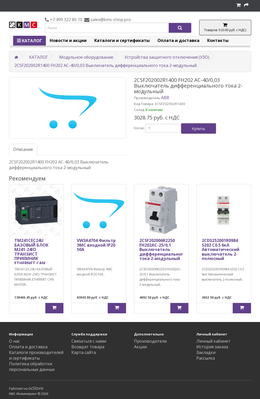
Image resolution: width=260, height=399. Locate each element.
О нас (14, 341)
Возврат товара (87, 347)
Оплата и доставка (178, 40)
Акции (140, 347)
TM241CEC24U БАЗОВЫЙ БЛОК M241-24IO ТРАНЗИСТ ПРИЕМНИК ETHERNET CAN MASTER (31, 254)
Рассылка (205, 358)
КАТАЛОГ (29, 41)
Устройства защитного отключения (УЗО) (166, 57)
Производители (150, 341)
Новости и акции (68, 40)
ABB (165, 97)
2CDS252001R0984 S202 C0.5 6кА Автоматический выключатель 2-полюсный (220, 249)
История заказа (212, 347)
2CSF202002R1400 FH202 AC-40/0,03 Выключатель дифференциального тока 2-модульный (105, 65)
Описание (23, 149)
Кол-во (139, 128)
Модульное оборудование (86, 57)
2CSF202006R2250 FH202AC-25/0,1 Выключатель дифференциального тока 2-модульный (162, 249)
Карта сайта (83, 352)
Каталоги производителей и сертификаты (36, 355)
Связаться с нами (88, 341)
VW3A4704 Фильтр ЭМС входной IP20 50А (96, 245)
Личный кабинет (213, 341)
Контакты (218, 40)
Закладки (205, 352)
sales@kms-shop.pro (110, 19)
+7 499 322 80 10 (65, 19)
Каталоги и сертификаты (122, 40)
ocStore (35, 388)
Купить (198, 128)
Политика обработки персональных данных (32, 366)
